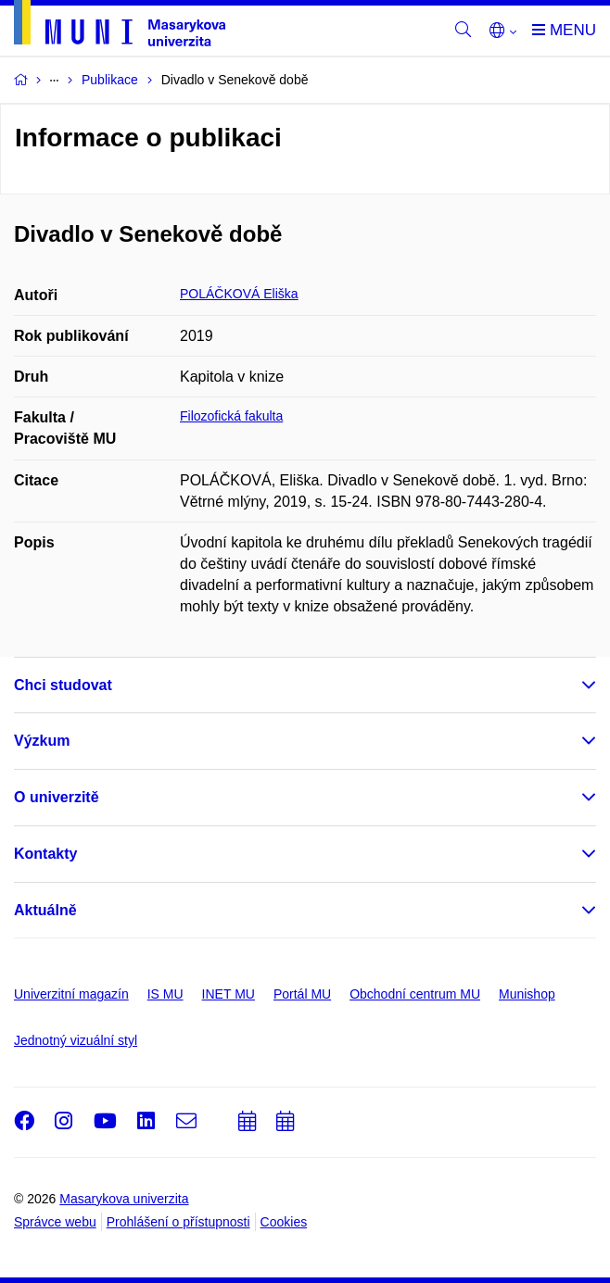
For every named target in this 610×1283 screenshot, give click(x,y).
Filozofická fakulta (231, 416)
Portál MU (302, 994)
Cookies (284, 1221)
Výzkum (42, 740)
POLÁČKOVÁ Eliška (239, 293)
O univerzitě (56, 797)
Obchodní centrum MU (414, 994)
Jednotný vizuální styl (75, 1040)
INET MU (228, 994)
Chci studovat (63, 685)
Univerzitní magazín (71, 994)
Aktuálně (45, 910)
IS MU (165, 994)
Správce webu (55, 1221)
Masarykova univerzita (123, 1198)
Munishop (527, 994)
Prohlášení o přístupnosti (178, 1221)
